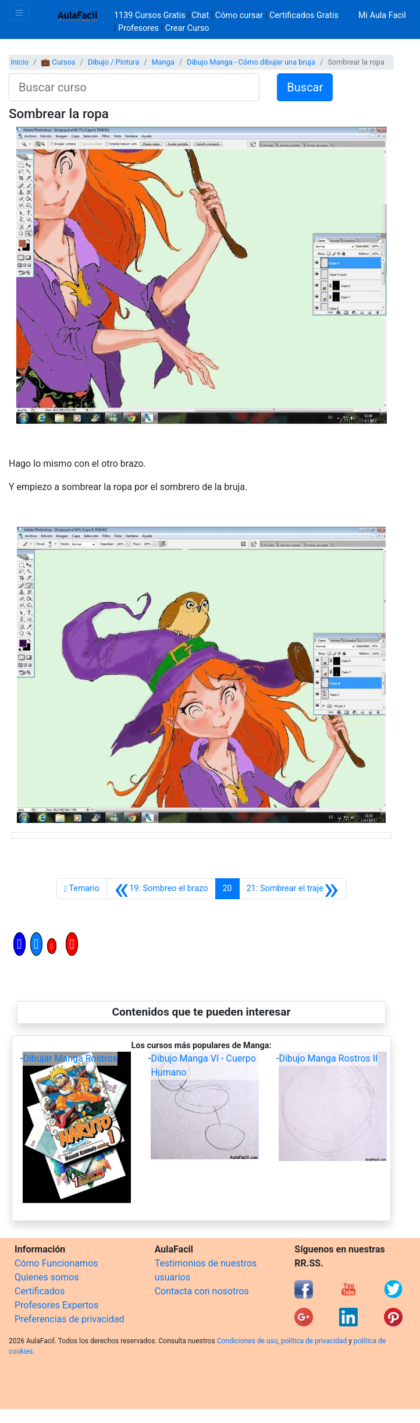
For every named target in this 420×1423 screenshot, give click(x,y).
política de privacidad (314, 1341)
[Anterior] (161, 888)
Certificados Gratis (304, 15)
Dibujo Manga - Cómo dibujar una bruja (251, 62)
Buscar (305, 87)
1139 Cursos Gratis (150, 15)
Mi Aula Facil (382, 15)
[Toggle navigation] (19, 12)
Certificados (40, 1291)
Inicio (19, 62)
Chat (200, 15)
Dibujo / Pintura (113, 62)
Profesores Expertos (56, 1305)
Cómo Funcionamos (56, 1263)
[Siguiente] (293, 888)
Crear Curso (187, 28)
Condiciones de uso (247, 1341)
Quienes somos (47, 1277)
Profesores (138, 28)
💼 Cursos (58, 62)
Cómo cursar (239, 15)
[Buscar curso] (134, 87)
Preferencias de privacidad (69, 1319)
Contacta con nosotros (202, 1291)
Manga (162, 62)
